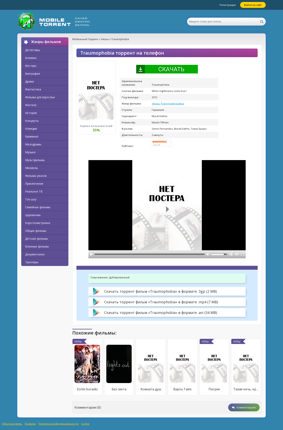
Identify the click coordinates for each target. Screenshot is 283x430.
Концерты (32, 121)
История (31, 113)
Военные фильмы (37, 246)
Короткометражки (37, 223)
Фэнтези (30, 105)
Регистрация (228, 5)
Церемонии (32, 215)
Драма (29, 81)
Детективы (32, 50)
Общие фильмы (35, 231)
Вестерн (30, 66)
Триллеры (31, 262)
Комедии (31, 128)
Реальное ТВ (34, 191)
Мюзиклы (31, 168)
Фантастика (33, 89)
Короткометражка (172, 103)
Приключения (34, 183)
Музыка (30, 152)
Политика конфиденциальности (58, 423)
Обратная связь (12, 423)
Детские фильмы (36, 238)
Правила (30, 423)
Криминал (31, 136)
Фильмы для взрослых (40, 97)
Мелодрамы (33, 144)
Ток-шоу (30, 199)
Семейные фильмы (37, 207)
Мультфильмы (35, 160)
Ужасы (156, 103)
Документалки (34, 254)
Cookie (85, 423)
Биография (32, 73)
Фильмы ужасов (36, 176)
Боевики (30, 58)
